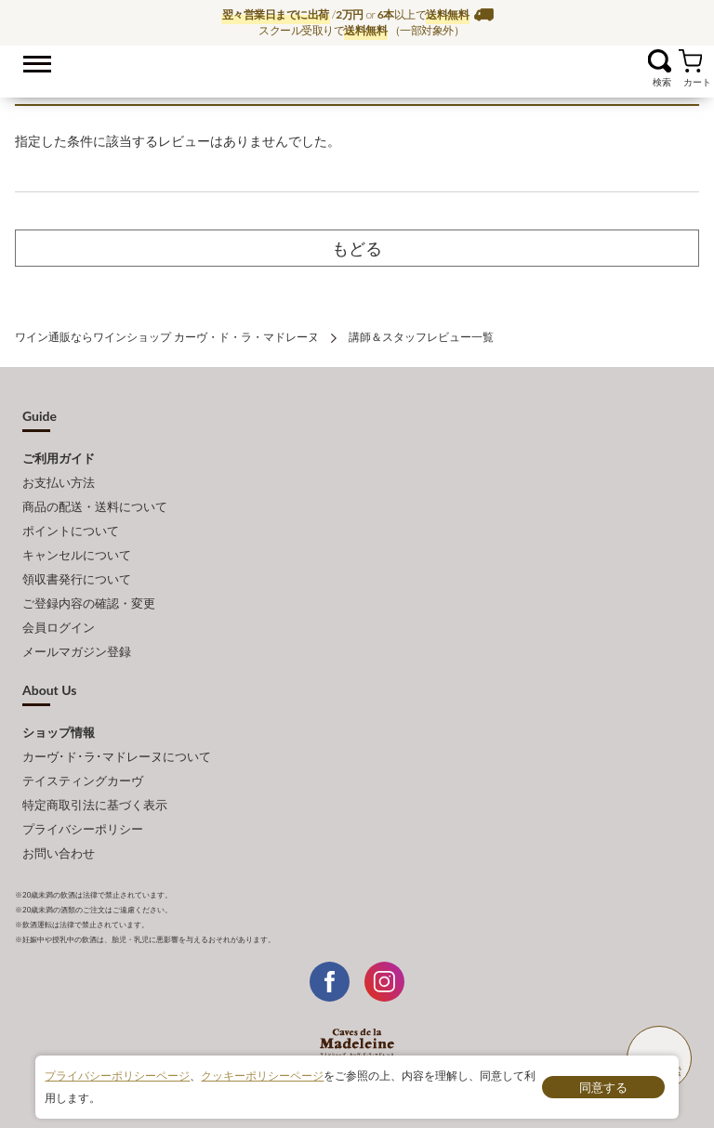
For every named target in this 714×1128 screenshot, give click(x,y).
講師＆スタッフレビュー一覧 (421, 337)
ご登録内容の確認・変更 (88, 603)
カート (690, 60)
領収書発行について (76, 578)
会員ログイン (58, 627)
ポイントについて (70, 530)
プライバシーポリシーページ (117, 1075)
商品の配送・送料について (94, 506)
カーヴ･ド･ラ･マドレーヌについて (116, 756)
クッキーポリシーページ (262, 1075)
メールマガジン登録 (76, 651)
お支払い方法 (58, 482)
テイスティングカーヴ (82, 780)
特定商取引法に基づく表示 (94, 804)
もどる (357, 248)
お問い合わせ (58, 853)
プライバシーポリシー (82, 828)
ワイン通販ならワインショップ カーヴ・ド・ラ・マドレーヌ (357, 66)
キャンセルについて (76, 554)
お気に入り (636, 60)
